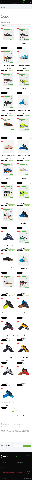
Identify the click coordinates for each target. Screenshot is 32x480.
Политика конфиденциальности (20, 460)
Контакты (2, 467)
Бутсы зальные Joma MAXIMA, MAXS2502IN (8, 290)
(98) (3, 15)
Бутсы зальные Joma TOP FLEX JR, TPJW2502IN (8, 222)
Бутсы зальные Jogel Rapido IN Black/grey (8, 335)
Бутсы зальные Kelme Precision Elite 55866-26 (8, 267)
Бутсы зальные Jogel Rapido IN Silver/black (8, 380)
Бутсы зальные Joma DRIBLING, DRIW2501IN (23, 290)
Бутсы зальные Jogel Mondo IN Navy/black (8, 245)
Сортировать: (4, 25)
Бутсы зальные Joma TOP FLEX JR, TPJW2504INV (8, 178)
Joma (17, 426)
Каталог (18, 456)
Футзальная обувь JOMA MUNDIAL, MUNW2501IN (8, 88)
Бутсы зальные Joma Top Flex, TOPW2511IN (23, 200)
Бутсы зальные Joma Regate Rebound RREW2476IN (24, 178)
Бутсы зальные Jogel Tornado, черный (8, 312)
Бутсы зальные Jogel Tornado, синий (24, 312)
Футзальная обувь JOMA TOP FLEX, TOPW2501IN (23, 43)
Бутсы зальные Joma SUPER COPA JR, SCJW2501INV (8, 200)
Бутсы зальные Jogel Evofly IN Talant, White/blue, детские (24, 268)
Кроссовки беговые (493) (4, 21)
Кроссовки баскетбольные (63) (5, 22)
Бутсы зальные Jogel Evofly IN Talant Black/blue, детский (24, 223)
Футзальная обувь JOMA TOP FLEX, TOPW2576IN (23, 88)
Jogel (19, 426)
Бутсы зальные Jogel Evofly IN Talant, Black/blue (24, 155)
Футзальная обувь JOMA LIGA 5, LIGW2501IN (8, 110)
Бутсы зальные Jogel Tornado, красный (24, 380)
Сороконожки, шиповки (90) (5, 17)
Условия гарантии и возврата (4, 462)
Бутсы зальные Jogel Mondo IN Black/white (8, 357)
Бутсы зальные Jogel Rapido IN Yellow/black (24, 357)
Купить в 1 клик (11, 70)
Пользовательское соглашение (20, 462)
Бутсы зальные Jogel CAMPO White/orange (8, 155)
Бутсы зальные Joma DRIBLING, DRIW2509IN (23, 132)
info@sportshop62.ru (4, 475)
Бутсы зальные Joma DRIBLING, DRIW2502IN (23, 245)
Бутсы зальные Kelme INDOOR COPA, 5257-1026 (8, 132)
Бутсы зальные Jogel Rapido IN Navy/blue (8, 402)
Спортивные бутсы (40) (4, 16)
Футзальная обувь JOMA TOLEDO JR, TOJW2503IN (8, 65)
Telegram (14, 2)
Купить (4, 70)
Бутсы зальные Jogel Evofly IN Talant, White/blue (24, 110)
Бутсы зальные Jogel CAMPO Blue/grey (24, 65)
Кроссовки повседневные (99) (5, 18)
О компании (2, 460)
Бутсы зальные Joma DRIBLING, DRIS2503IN (8, 42)
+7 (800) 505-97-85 (4, 478)
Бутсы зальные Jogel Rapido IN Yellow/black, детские (24, 335)
